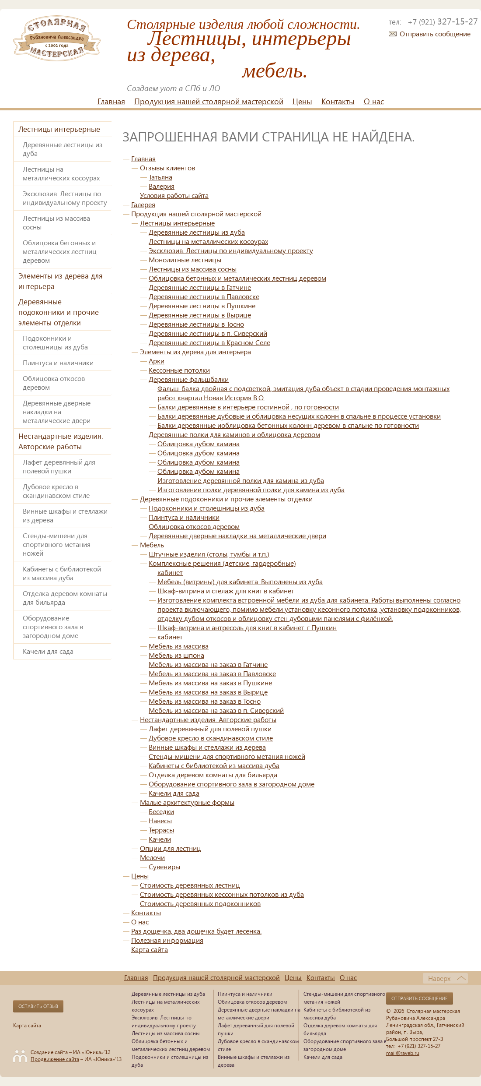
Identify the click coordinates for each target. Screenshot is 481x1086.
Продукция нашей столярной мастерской (208, 101)
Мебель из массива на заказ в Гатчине (208, 664)
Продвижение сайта (55, 1058)
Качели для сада (48, 651)
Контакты (338, 101)
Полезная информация (167, 940)
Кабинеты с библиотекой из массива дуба (62, 573)
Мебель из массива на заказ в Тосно (205, 700)
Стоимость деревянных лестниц (190, 884)
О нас (374, 101)
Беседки (161, 811)
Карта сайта (149, 949)
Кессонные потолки (179, 369)
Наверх (439, 978)
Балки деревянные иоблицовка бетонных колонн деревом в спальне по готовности (288, 425)
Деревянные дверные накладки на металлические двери (57, 411)
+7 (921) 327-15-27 (418, 1045)
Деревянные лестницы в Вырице (200, 314)
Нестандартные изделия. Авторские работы (60, 441)
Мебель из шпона (176, 654)
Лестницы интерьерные (59, 129)
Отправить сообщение (435, 33)
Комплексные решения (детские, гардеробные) (222, 563)
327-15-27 (443, 21)
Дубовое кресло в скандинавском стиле (56, 491)
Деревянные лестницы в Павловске (204, 296)
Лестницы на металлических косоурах (61, 173)
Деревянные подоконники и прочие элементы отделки (58, 312)
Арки (156, 360)
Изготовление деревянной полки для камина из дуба (240, 480)
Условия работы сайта (174, 195)
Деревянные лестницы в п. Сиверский (208, 333)
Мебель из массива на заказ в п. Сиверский (216, 710)
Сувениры (164, 866)
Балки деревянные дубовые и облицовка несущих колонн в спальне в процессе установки (299, 415)
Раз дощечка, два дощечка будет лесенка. (196, 930)
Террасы (161, 829)
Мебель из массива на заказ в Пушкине (210, 682)
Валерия (161, 185)
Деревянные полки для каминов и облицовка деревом (234, 434)
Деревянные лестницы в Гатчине (200, 287)
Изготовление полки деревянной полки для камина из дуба (251, 489)
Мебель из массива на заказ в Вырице (208, 691)
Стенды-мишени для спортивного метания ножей (57, 544)
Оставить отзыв (38, 1006)
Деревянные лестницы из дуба (62, 149)
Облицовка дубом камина (198, 443)
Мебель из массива (179, 645)
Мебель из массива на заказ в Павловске (212, 673)
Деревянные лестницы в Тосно (196, 323)
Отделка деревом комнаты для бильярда (65, 597)
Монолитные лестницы (185, 259)
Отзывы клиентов (167, 167)
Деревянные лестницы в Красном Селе (209, 342)
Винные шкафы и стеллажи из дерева (65, 515)
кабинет (170, 572)
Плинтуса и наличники (58, 362)
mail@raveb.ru (402, 1052)
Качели (160, 838)
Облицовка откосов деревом (54, 382)
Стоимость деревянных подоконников (200, 903)
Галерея (143, 204)
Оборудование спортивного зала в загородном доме (53, 626)
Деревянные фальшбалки (189, 379)
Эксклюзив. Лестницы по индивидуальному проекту (65, 198)
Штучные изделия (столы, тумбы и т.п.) (209, 553)
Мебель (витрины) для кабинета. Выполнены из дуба (240, 581)
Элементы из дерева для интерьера (60, 281)
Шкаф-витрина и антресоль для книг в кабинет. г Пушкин (247, 627)
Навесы (160, 820)
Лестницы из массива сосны (56, 222)
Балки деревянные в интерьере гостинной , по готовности (248, 406)
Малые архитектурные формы (187, 802)
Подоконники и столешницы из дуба (55, 342)
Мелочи (152, 857)
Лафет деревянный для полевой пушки (59, 466)
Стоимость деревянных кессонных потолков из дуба (222, 894)
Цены (302, 101)
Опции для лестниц (170, 848)
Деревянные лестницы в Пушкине (202, 305)
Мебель (152, 544)
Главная (111, 101)
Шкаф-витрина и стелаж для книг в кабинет (225, 590)
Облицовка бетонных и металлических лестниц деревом (60, 251)
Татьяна (160, 176)
